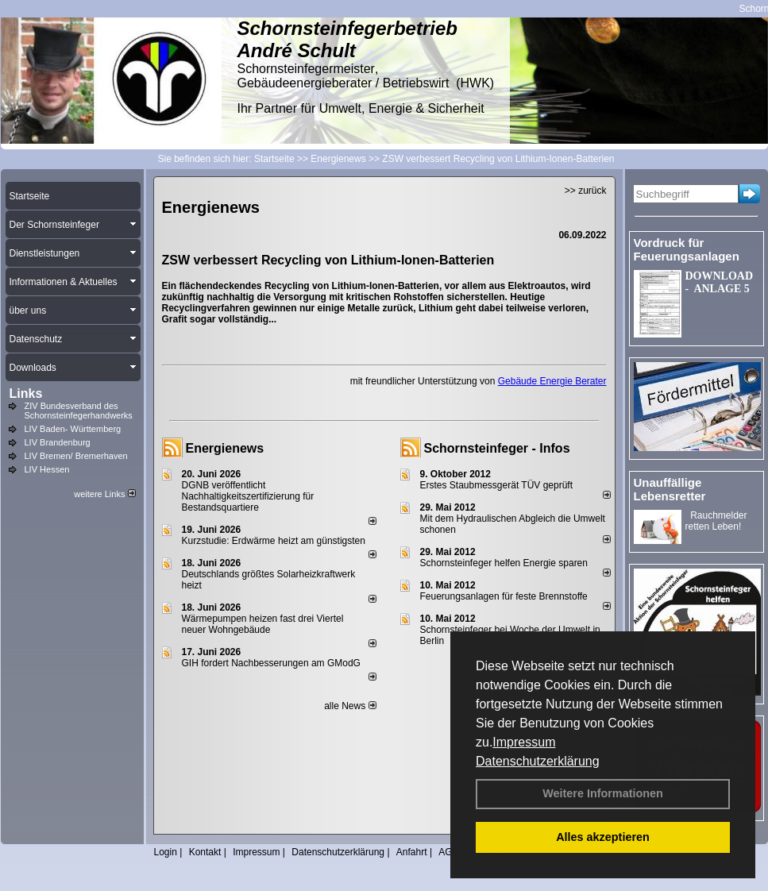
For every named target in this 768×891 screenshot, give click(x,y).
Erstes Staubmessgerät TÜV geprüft (496, 485)
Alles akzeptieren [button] (603, 837)
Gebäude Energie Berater (552, 381)
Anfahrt (411, 852)
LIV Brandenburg (58, 442)
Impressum (523, 742)
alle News (350, 706)
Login (165, 852)
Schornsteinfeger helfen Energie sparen (504, 563)
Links (26, 393)
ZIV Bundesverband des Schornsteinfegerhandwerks (79, 410)
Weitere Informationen (602, 793)
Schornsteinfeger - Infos (497, 448)
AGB (448, 852)
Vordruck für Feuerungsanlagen (686, 249)
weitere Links (104, 494)
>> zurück (586, 190)
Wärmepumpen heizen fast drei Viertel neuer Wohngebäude (263, 624)
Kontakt (205, 852)
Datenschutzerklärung (538, 761)
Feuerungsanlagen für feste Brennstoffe (504, 596)
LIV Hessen (47, 469)
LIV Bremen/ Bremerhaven (76, 456)
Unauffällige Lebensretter (670, 489)
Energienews (225, 448)
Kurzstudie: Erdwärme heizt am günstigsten (273, 540)
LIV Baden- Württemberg (73, 429)
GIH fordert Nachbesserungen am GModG (271, 663)
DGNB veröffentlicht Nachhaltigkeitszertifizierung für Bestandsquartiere (248, 496)
